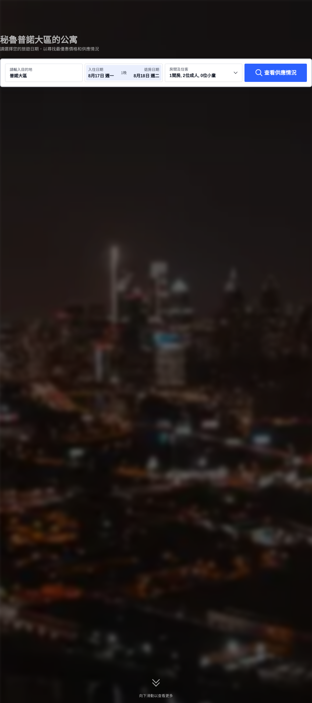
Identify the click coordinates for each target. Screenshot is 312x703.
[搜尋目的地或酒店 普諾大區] (44, 73)
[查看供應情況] (275, 73)
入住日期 (95, 69)
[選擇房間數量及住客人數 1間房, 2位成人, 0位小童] (203, 73)
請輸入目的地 (21, 69)
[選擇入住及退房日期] (104, 73)
